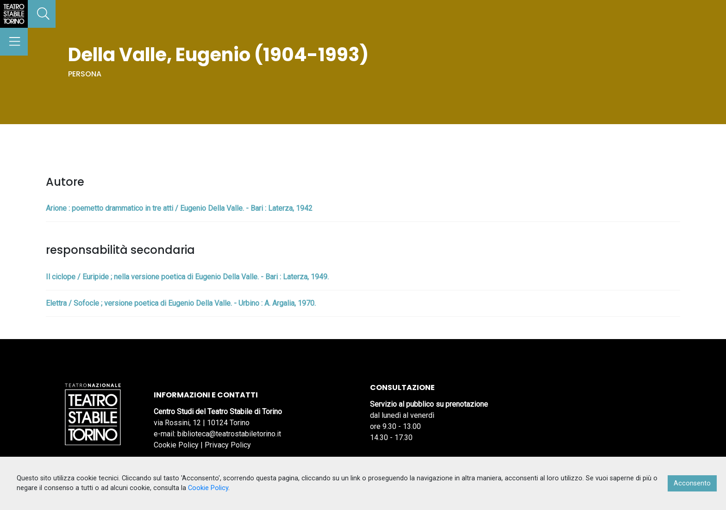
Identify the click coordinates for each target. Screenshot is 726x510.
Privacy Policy (228, 445)
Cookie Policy (176, 445)
